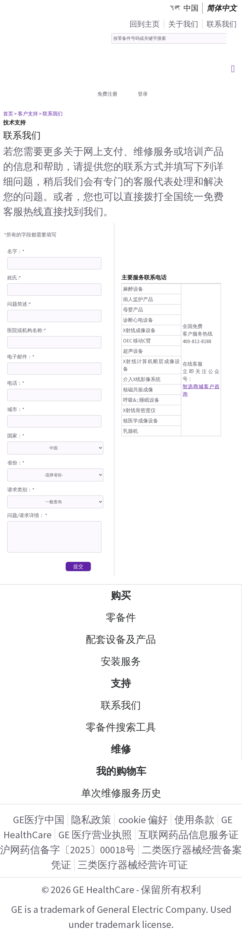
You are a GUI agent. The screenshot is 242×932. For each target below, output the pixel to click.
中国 (190, 8)
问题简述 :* (19, 304)
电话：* (15, 383)
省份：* (15, 462)
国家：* (15, 435)
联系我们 (222, 24)
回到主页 (145, 24)
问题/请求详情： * (27, 515)
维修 (121, 749)
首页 (8, 113)
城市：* (15, 409)
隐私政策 (91, 819)
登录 (143, 94)
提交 (78, 566)
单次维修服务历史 (121, 793)
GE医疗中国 (38, 819)
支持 (121, 683)
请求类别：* (20, 489)
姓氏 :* (14, 277)
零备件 (121, 617)
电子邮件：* (20, 356)
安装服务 (121, 661)
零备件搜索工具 (121, 727)
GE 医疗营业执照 (95, 835)
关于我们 (183, 24)
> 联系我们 (51, 113)
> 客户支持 (26, 113)
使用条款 (194, 819)
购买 (121, 595)
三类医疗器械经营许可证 (133, 865)
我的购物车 (121, 771)
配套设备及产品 (121, 639)
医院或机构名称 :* (26, 330)
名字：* (15, 251)
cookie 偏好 (143, 819)
